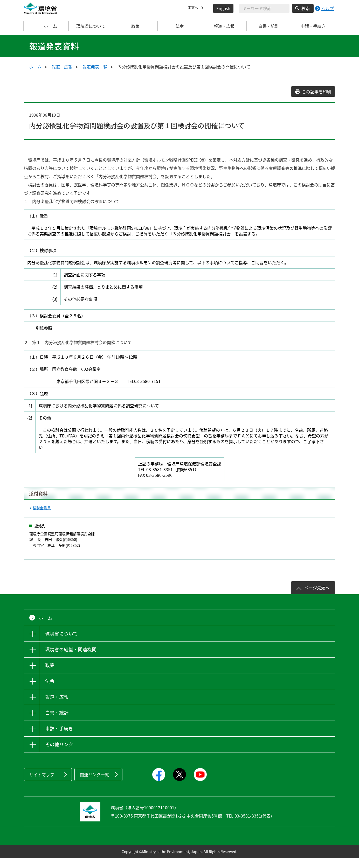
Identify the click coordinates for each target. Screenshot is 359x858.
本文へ (194, 8)
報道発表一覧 (94, 67)
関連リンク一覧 (94, 774)
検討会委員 (42, 507)
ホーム (46, 26)
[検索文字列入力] (264, 8)
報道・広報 (62, 67)
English (223, 8)
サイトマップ (41, 774)
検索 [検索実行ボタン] (305, 8)
